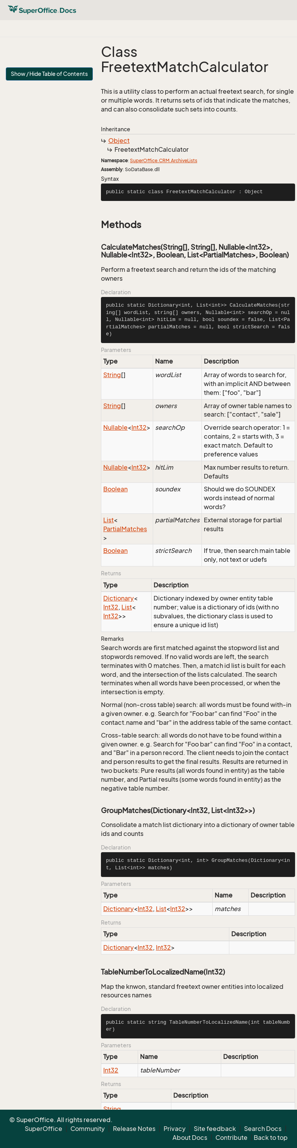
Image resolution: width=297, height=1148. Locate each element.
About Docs (189, 1137)
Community (87, 1129)
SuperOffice (43, 1129)
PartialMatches (125, 529)
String (112, 375)
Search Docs (263, 1129)
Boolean (115, 489)
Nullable (115, 427)
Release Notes (134, 1129)
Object (119, 140)
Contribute (231, 1137)
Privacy (175, 1129)
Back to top (271, 1137)
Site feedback (215, 1129)
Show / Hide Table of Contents (49, 73)
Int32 (139, 427)
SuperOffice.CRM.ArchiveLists (163, 160)
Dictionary (118, 598)
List (108, 520)
